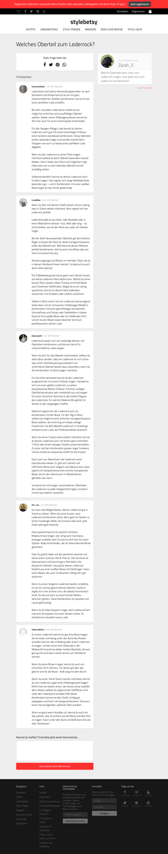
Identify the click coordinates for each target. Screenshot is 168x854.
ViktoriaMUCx (38, 629)
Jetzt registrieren (140, 4)
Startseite (20, 792)
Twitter (125, 804)
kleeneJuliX (37, 335)
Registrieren (138, 11)
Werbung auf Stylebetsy (45, 828)
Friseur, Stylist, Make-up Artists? (47, 836)
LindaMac (36, 200)
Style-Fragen (71, 29)
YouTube (148, 794)
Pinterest (136, 804)
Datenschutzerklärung (49, 801)
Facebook (125, 794)
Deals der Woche (112, 29)
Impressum (44, 797)
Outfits (30, 29)
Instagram (136, 794)
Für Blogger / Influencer (45, 812)
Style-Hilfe (135, 29)
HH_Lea (36, 505)
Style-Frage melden (145, 87)
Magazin (90, 29)
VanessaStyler (38, 86)
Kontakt (43, 792)
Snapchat (148, 804)
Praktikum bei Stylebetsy (45, 844)
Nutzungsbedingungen (49, 805)
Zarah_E (126, 65)
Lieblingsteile (49, 29)
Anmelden (122, 11)
